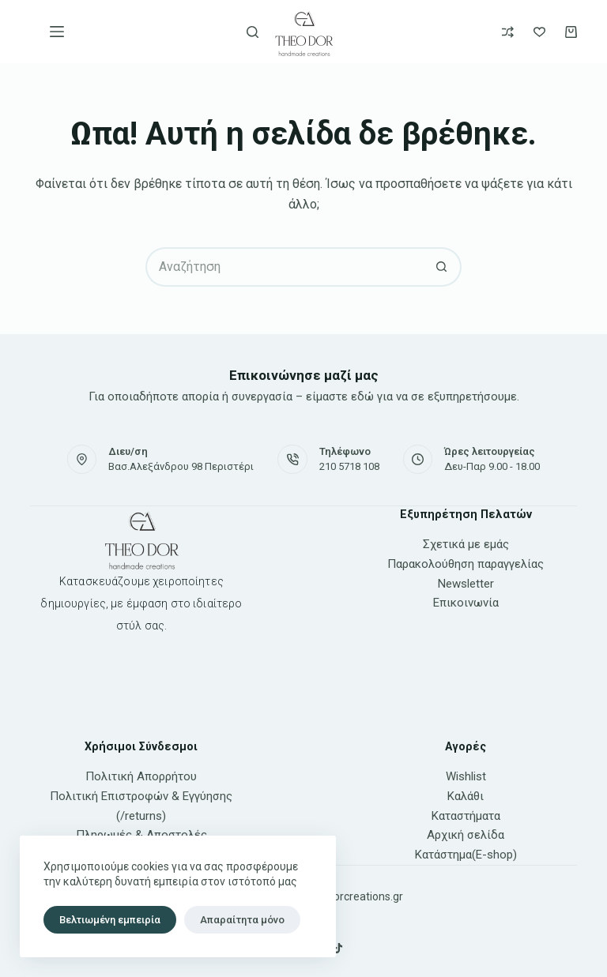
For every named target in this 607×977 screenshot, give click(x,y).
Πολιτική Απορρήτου (141, 776)
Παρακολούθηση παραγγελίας (465, 564)
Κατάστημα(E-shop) (466, 854)
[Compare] (508, 32)
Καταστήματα (466, 816)
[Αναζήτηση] (252, 32)
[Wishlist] (539, 32)
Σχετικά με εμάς (466, 544)
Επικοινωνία (466, 603)
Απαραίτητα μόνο (242, 920)
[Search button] (442, 267)
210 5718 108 (349, 466)
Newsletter (466, 584)
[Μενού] (57, 31)
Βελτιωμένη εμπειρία (109, 920)
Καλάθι (465, 796)
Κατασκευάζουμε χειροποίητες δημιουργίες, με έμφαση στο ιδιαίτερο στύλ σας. (141, 603)
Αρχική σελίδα (465, 835)
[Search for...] (283, 267)
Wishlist (466, 776)
